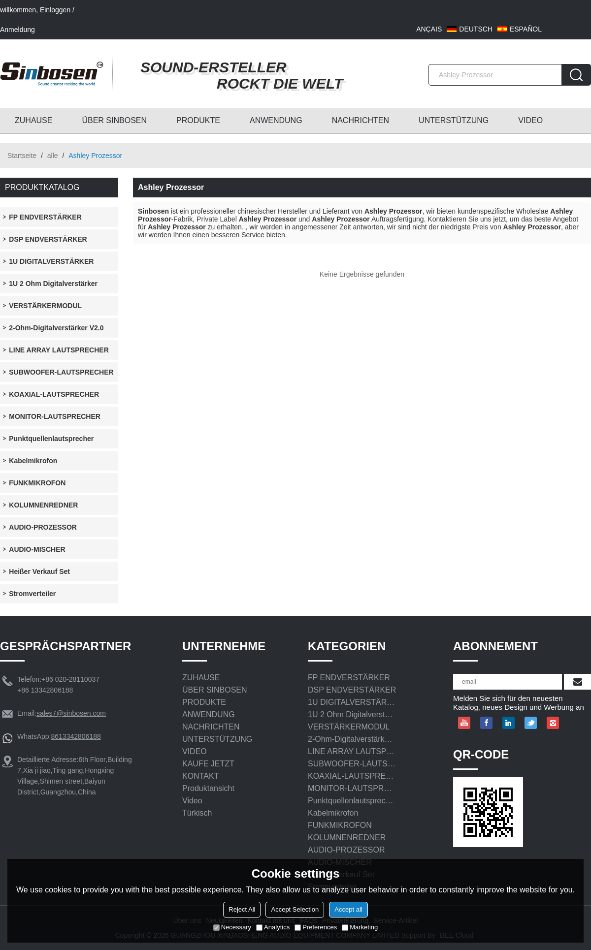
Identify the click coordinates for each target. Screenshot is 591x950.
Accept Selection (295, 909)
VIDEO (530, 120)
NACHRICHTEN (360, 120)
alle (52, 155)
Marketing (360, 927)
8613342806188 (75, 736)
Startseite (21, 155)
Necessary (232, 927)
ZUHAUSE (33, 120)
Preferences (316, 927)
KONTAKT (200, 776)
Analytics (273, 927)
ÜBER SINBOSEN (114, 120)
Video (192, 800)
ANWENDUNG (276, 120)
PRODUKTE (198, 120)
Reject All (242, 909)
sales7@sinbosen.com (71, 713)
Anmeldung (17, 29)
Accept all (348, 909)
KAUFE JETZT (208, 764)
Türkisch (197, 813)
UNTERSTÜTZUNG (454, 120)
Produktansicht (208, 788)
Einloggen (55, 10)
